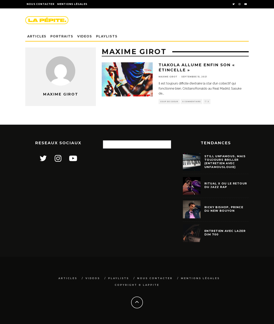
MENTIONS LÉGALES (200, 278)
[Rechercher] (166, 144)
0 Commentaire (191, 102)
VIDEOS (84, 36)
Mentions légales (72, 4)
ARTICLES (36, 36)
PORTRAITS (61, 36)
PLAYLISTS (106, 36)
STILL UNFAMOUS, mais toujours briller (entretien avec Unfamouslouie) (225, 161)
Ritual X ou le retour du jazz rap (225, 185)
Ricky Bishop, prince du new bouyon (223, 208)
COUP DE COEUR (169, 102)
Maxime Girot (168, 76)
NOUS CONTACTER (40, 4)
